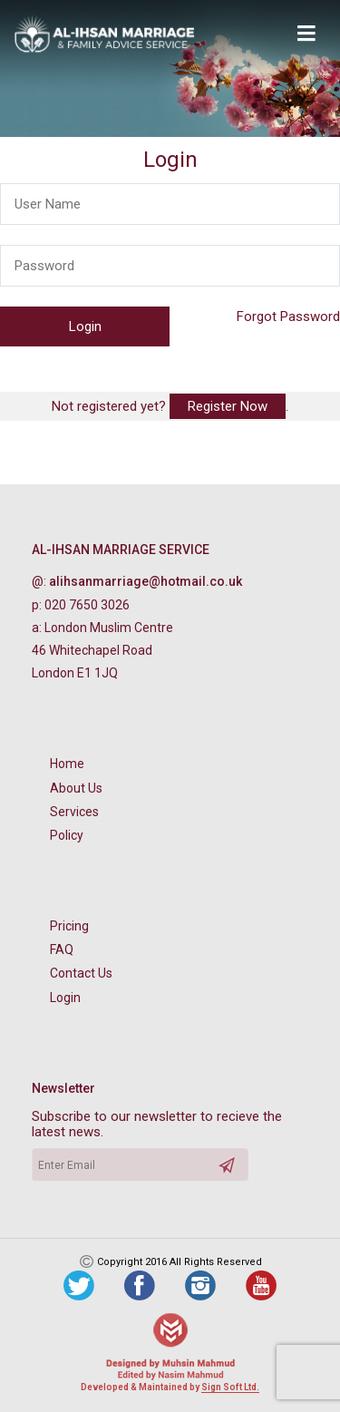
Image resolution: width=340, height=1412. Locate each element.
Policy (66, 835)
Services (74, 811)
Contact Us (81, 973)
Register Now (227, 406)
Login (65, 997)
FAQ (61, 949)
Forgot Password (288, 316)
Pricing (69, 926)
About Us (76, 788)
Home (67, 763)
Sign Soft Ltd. (230, 1387)
